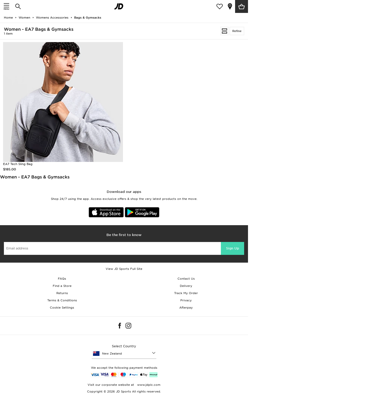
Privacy (186, 300)
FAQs (62, 278)
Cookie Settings (62, 307)
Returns (62, 293)
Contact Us (186, 278)
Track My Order (186, 293)
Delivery (186, 286)
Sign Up (232, 248)
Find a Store (62, 286)
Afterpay (186, 307)
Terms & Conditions (62, 300)
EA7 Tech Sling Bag (18, 164)
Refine (237, 31)
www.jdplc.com (148, 385)
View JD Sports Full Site (124, 269)
